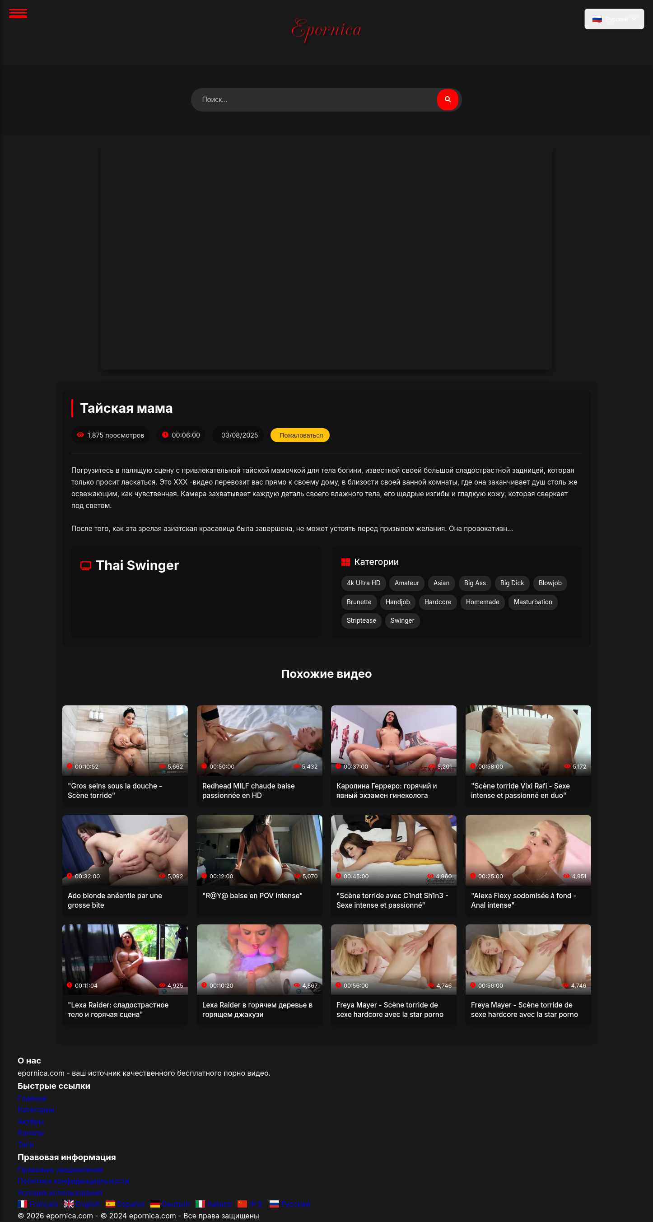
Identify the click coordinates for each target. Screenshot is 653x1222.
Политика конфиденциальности (73, 1181)
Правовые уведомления (60, 1169)
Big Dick (512, 583)
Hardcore (438, 602)
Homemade (482, 602)
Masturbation (533, 602)
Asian (442, 583)
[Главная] (326, 32)
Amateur (407, 583)
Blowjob (550, 583)
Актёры (31, 1121)
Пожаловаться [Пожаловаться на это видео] (302, 435)
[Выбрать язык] (614, 19)
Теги (25, 1144)
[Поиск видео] (447, 100)
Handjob (398, 602)
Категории (36, 1110)
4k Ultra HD (364, 583)
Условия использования (60, 1192)
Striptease (361, 621)
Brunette (359, 602)
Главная (32, 1098)
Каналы (31, 1133)
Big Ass (475, 583)
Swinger (403, 621)
